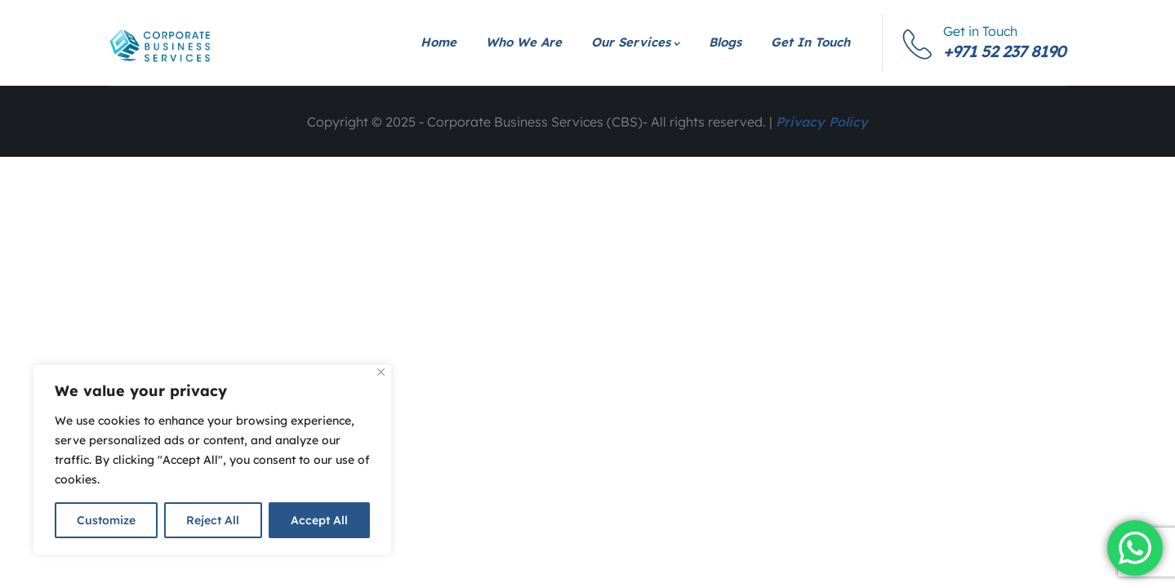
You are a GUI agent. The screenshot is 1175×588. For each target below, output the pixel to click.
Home (438, 42)
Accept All (319, 520)
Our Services (635, 42)
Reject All (212, 520)
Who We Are (524, 42)
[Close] (381, 372)
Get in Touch (810, 42)
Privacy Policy (822, 122)
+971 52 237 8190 (1004, 51)
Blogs (725, 42)
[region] (212, 459)
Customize (106, 520)
